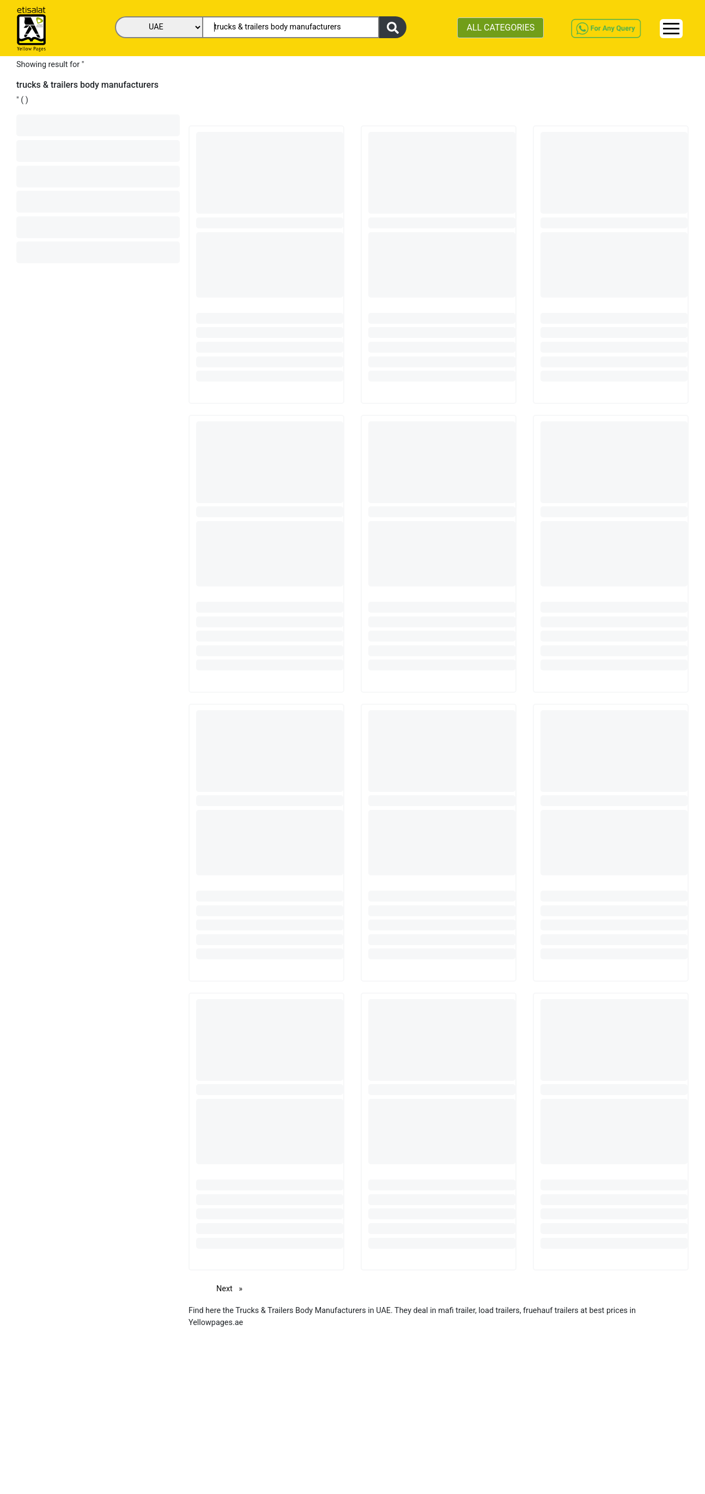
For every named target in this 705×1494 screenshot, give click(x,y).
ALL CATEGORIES (500, 27)
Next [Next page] (232, 1288)
